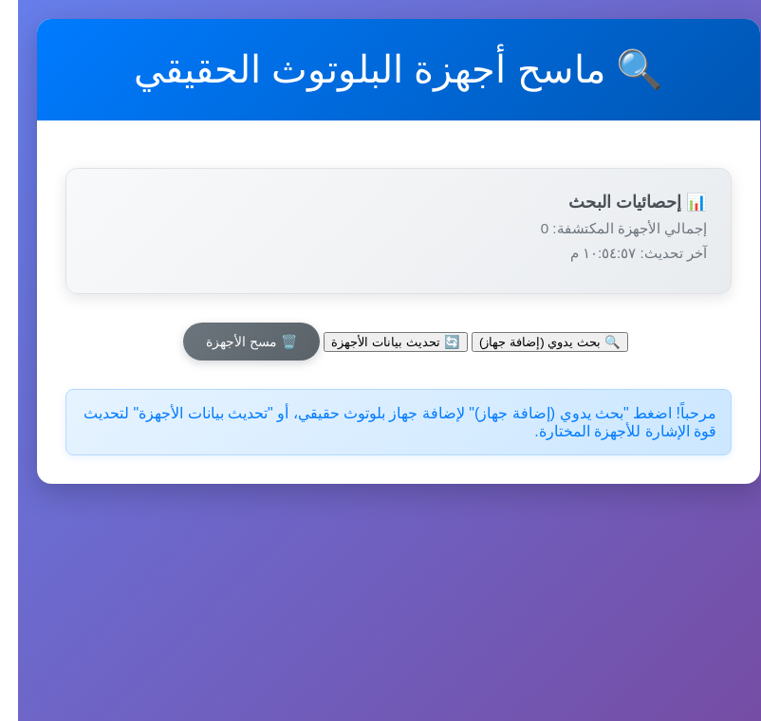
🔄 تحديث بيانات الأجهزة (377, 342)
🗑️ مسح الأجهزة (233, 341)
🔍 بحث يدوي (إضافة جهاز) (532, 342)
